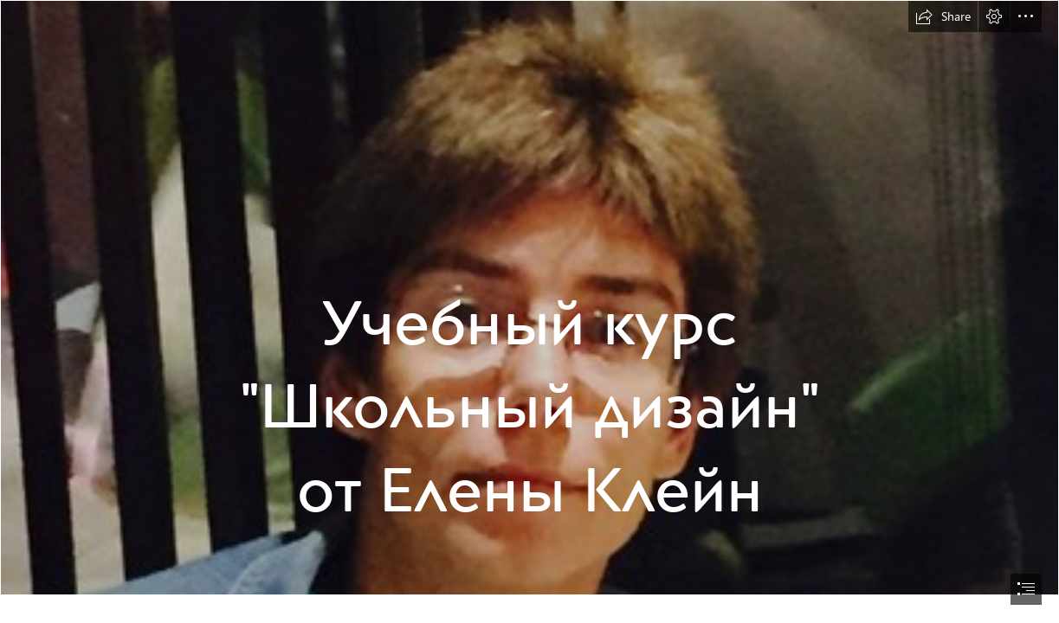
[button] (943, 16)
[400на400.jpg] (529, 297)
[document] (529, 311)
